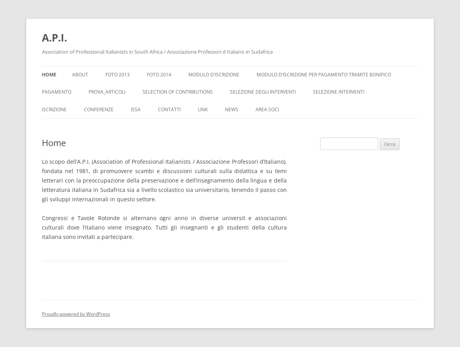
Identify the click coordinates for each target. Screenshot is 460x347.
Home (49, 74)
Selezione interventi (338, 92)
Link (203, 109)
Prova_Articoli (107, 92)
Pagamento (56, 92)
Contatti (169, 109)
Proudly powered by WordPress (76, 314)
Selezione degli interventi (263, 92)
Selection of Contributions (178, 92)
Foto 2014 (159, 74)
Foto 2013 (117, 74)
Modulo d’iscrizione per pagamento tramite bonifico (324, 74)
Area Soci (267, 109)
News (231, 109)
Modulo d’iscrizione (213, 74)
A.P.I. (54, 38)
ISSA (136, 109)
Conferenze (99, 109)
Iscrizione (54, 109)
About (80, 74)
